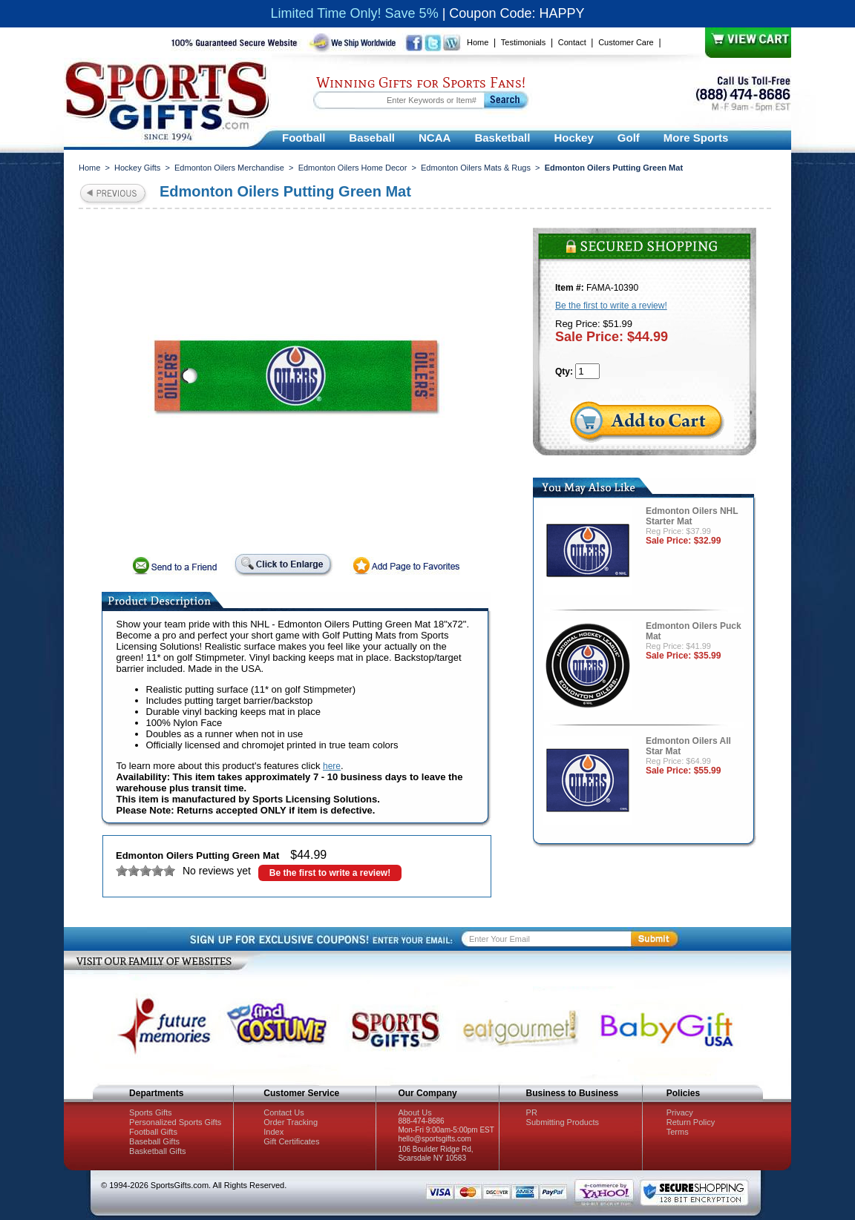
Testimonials (523, 42)
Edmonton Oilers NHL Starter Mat (692, 516)
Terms (677, 1131)
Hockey (573, 137)
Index (273, 1131)
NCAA (435, 137)
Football (303, 137)
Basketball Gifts (157, 1151)
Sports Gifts (150, 1112)
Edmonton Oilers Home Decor (352, 167)
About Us (414, 1112)
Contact (572, 42)
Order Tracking (290, 1122)
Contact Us (283, 1112)
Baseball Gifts (154, 1141)
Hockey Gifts (137, 167)
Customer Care (626, 42)
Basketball (502, 137)
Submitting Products (562, 1122)
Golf (629, 137)
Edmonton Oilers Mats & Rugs (476, 167)
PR (531, 1112)
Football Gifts (153, 1131)
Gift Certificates (291, 1141)
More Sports (696, 137)
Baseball (372, 137)
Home (477, 42)
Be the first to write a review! (329, 873)
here (332, 766)
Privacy (679, 1112)
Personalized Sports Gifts (175, 1122)
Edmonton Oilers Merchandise (229, 167)
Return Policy (690, 1122)
